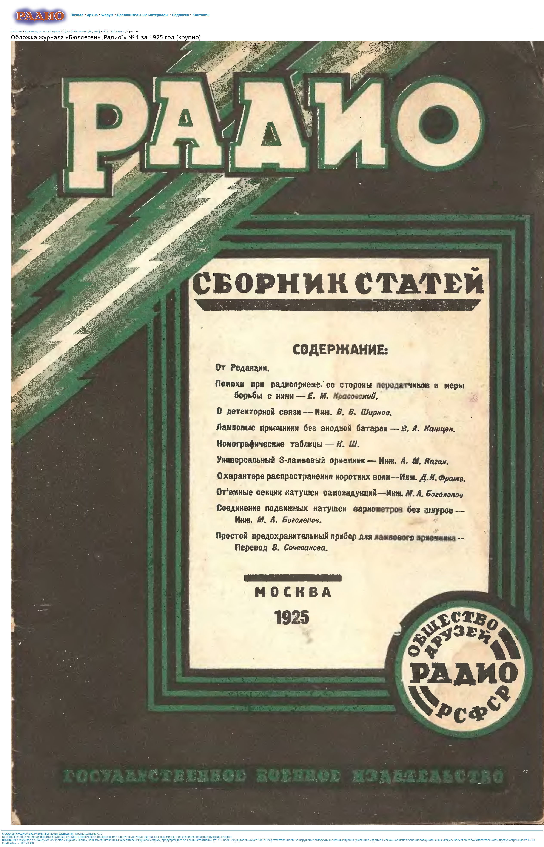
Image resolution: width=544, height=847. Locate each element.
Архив (92, 14)
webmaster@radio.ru (88, 833)
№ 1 (105, 31)
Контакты (201, 14)
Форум (107, 14)
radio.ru (16, 31)
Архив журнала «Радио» (42, 31)
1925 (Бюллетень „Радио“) (81, 31)
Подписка (180, 14)
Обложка (117, 31)
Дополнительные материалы (142, 14)
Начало (77, 14)
